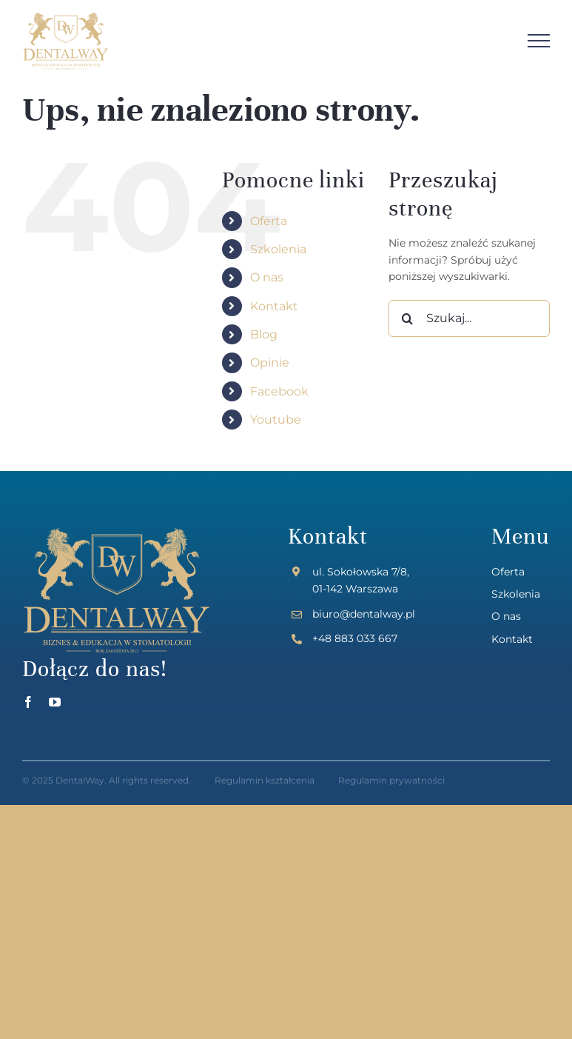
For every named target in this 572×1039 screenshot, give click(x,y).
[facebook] (28, 702)
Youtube (275, 419)
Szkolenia (278, 249)
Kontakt (274, 306)
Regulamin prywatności (391, 780)
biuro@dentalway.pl (363, 614)
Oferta (268, 221)
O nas (266, 277)
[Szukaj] (406, 318)
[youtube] (55, 702)
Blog (263, 334)
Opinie (269, 362)
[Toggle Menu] (539, 40)
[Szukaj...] (469, 318)
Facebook (279, 391)
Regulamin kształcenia (264, 780)
